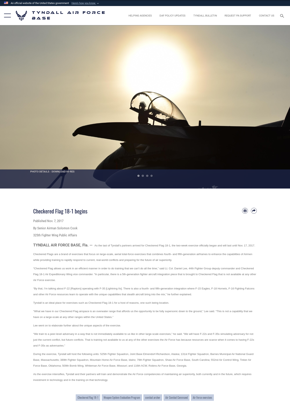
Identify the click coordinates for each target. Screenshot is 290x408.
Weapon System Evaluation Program (122, 397)
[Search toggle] (282, 15)
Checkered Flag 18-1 (88, 397)
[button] (85, 3)
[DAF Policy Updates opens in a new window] (172, 16)
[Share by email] (254, 211)
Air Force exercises (202, 397)
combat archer (152, 397)
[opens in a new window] (238, 16)
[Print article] (245, 211)
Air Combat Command (176, 397)
